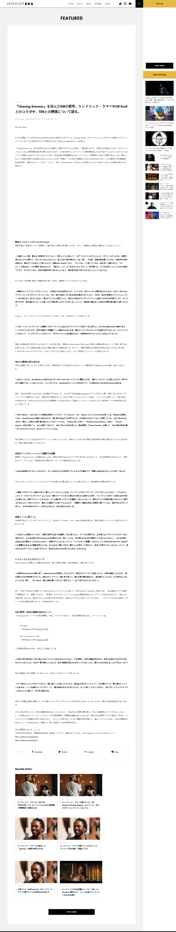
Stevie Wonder (48, 119)
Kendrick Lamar (19, 119)
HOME (23, 901)
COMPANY (35, 909)
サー (55, 119)
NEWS (23, 909)
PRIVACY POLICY (37, 905)
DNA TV (23, 905)
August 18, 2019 (42, 629)
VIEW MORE (72, 868)
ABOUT (23, 917)
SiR (42, 119)
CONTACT (34, 901)
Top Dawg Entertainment (32, 119)
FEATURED (24, 913)
